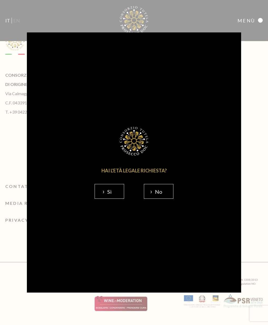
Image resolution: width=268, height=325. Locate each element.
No (158, 191)
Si (109, 191)
